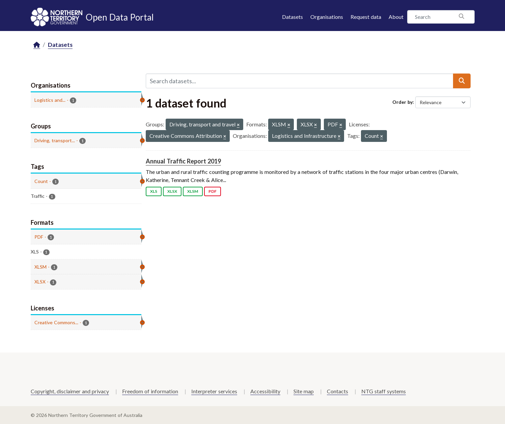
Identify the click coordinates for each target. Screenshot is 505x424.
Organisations (326, 16)
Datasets (292, 16)
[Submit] (462, 80)
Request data (365, 16)
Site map (303, 391)
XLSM (192, 191)
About (396, 16)
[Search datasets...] (299, 80)
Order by (402, 102)
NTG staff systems (383, 391)
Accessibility (265, 391)
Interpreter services (214, 391)
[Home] (36, 45)
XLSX (172, 191)
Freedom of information (150, 391)
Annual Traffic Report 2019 (183, 161)
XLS (153, 191)
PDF (212, 191)
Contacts (337, 391)
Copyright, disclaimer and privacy (70, 391)
